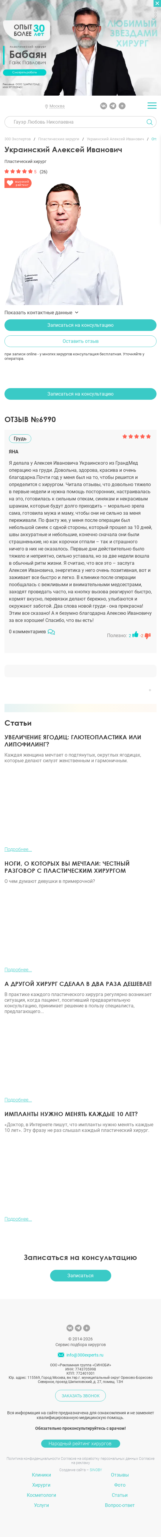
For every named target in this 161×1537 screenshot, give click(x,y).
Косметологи (41, 1495)
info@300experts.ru (84, 1355)
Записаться (80, 1275)
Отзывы (120, 1475)
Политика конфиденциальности (33, 1459)
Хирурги (41, 1485)
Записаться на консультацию (80, 325)
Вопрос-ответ (120, 1505)
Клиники (41, 1475)
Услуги (41, 1505)
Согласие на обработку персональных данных (99, 1459)
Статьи (120, 1495)
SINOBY (96, 1470)
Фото (120, 1485)
